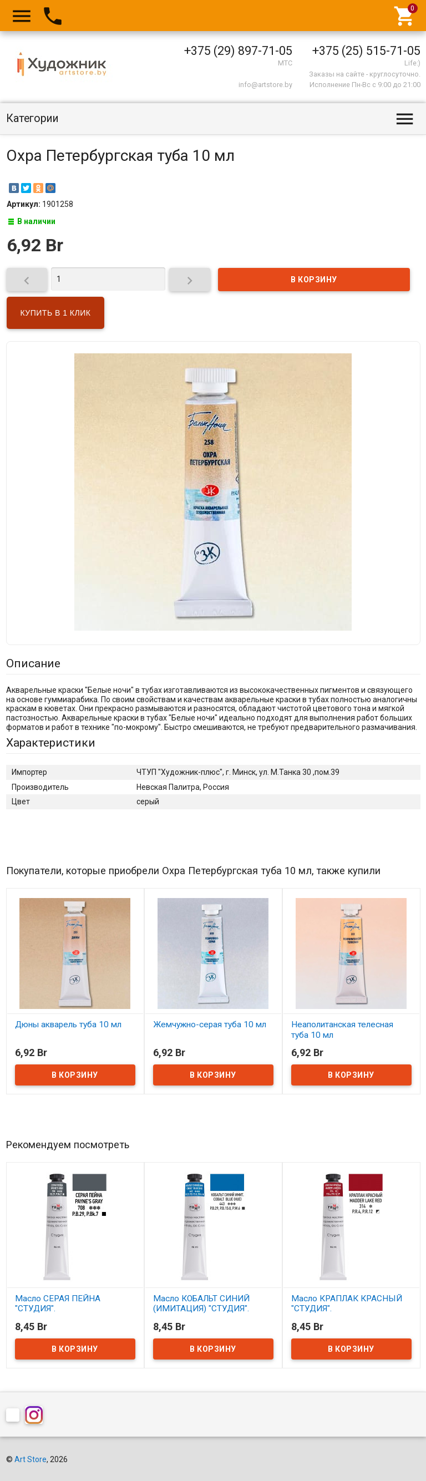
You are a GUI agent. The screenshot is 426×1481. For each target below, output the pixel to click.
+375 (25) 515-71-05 (366, 51)
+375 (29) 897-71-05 (238, 51)
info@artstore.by (265, 84)
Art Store (30, 1459)
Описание (33, 663)
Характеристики (50, 742)
